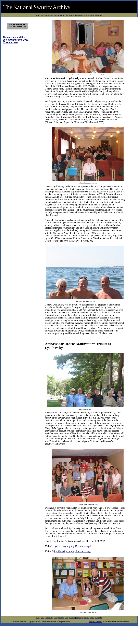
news (55, 15)
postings (61, 15)
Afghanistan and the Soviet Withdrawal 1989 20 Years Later (15, 40)
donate (92, 15)
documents (49, 15)
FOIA (66, 15)
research (72, 15)
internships (79, 15)
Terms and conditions (95, 622)
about (42, 15)
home (37, 15)
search (86, 15)
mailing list (98, 15)
